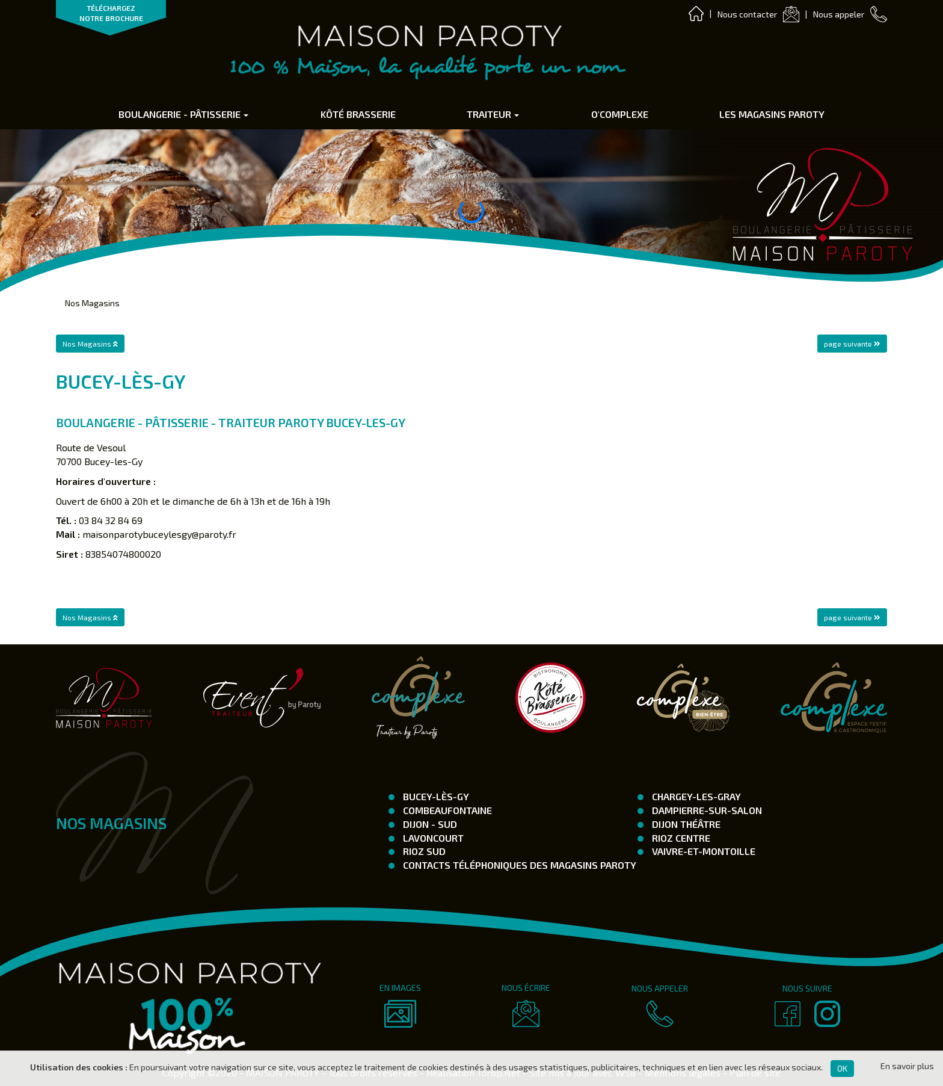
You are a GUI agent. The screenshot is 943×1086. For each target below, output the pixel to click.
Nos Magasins (92, 303)
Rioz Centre (680, 838)
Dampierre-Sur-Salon (706, 810)
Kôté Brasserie (358, 114)
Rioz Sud (423, 851)
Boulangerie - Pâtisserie (183, 114)
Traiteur (493, 114)
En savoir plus (907, 1066)
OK (842, 1068)
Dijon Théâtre (685, 824)
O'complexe (619, 114)
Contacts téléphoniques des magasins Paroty (518, 865)
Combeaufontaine (446, 810)
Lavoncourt (432, 838)
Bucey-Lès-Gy (435, 796)
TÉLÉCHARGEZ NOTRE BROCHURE (111, 13)
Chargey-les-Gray (695, 796)
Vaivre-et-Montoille (702, 851)
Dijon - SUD (429, 824)
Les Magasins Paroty (772, 114)
